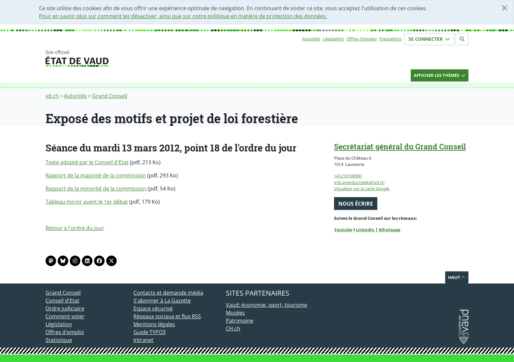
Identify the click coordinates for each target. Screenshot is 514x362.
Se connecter (429, 39)
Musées (235, 312)
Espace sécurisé (153, 308)
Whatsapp (389, 230)
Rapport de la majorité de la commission (96, 175)
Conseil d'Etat (62, 300)
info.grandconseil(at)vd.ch (359, 182)
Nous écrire (355, 203)
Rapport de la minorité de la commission (96, 188)
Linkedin (365, 230)
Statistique (59, 340)
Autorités (311, 39)
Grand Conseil (109, 96)
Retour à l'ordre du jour (75, 228)
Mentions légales (154, 324)
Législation (333, 39)
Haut (456, 277)
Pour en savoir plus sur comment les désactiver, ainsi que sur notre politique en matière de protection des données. (183, 16)
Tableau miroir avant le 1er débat (87, 201)
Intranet (143, 340)
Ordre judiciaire (65, 308)
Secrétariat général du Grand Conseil (400, 146)
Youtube (343, 230)
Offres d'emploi (361, 39)
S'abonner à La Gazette (162, 300)
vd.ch (52, 96)
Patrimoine (239, 320)
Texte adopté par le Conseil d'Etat (87, 162)
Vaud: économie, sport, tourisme (266, 304)
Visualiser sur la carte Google (361, 189)
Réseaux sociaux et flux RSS (167, 316)
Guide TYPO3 (149, 332)
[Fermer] (504, 7)
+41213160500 (348, 176)
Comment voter (65, 316)
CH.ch (233, 328)
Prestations (390, 39)
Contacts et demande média (168, 292)
